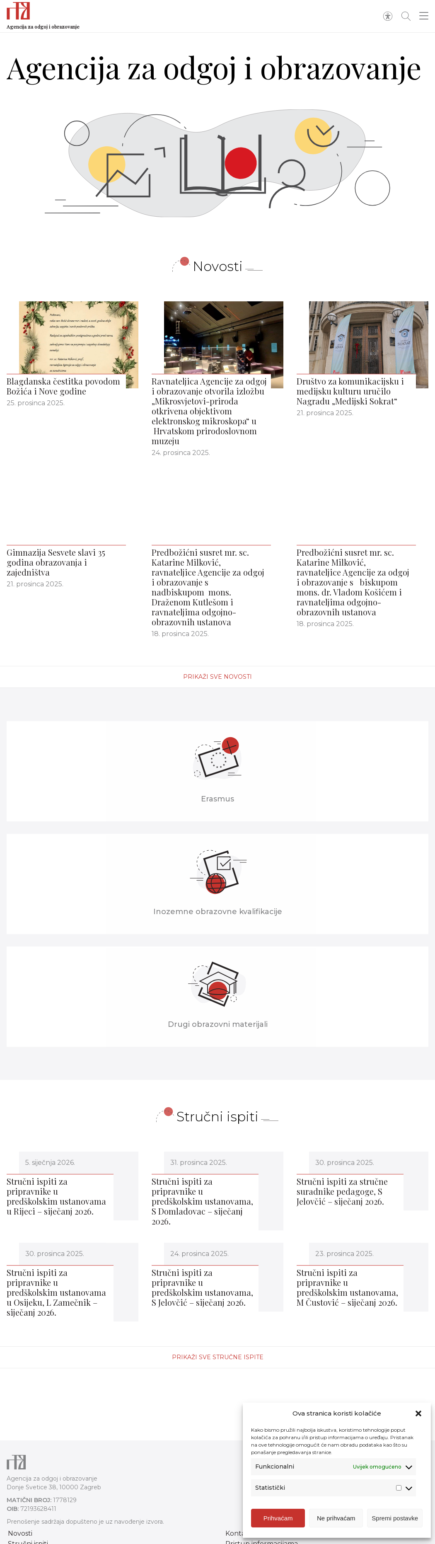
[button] (418, 1413)
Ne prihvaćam (336, 1518)
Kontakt (238, 1533)
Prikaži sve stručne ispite (217, 1357)
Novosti (20, 1533)
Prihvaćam (278, 1518)
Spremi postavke (395, 1518)
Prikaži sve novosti (217, 676)
